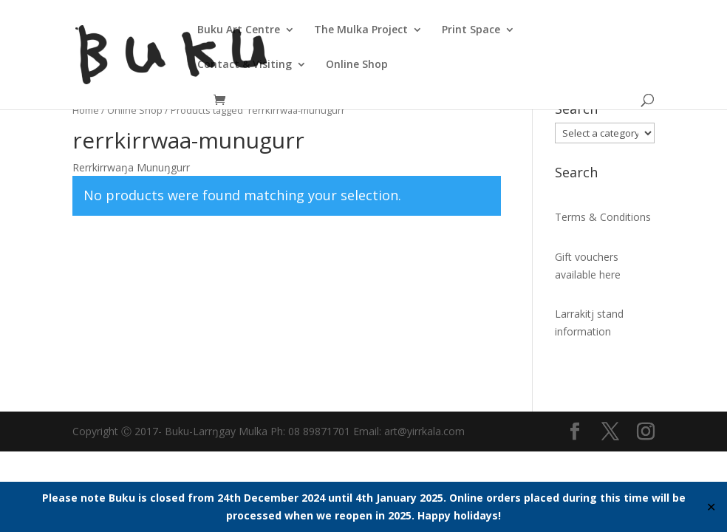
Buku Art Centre (238, 30)
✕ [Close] (711, 507)
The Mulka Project (361, 30)
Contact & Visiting (244, 65)
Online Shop (357, 65)
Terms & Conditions (603, 217)
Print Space (471, 30)
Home (85, 110)
